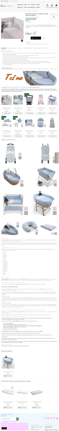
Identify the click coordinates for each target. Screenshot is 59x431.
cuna (27, 44)
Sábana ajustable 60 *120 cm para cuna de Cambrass (22, 402)
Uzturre (28, 26)
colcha (29, 44)
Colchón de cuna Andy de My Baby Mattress (36, 402)
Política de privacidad (35, 429)
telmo (47, 44)
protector (40, 44)
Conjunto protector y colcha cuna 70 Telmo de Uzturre (18, 108)
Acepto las (9, 421)
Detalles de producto (12, 48)
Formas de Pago (37, 48)
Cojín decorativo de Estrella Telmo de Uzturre (18, 131)
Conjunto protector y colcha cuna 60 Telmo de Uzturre (6, 108)
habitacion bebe (34, 44)
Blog (12, 1)
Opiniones (20, 48)
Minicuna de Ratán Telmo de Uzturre (8, 372)
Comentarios (45, 48)
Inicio (10, 1)
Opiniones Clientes (55, 158)
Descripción (3, 48)
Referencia (27, 17)
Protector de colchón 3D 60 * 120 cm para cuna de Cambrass (8, 402)
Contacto (15, 1)
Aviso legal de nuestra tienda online (36, 427)
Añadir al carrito (36, 38)
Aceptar (4, 428)
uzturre (43, 44)
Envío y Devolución (28, 48)
